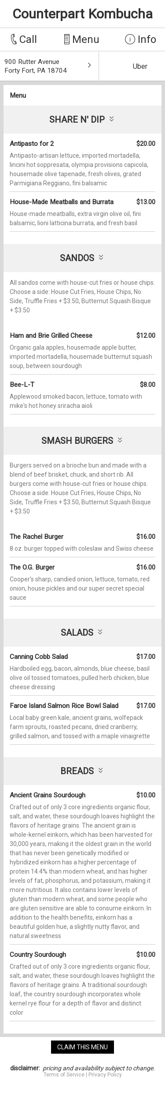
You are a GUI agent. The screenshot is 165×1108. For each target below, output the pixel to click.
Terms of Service (64, 1075)
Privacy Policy (105, 1075)
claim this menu (82, 1047)
